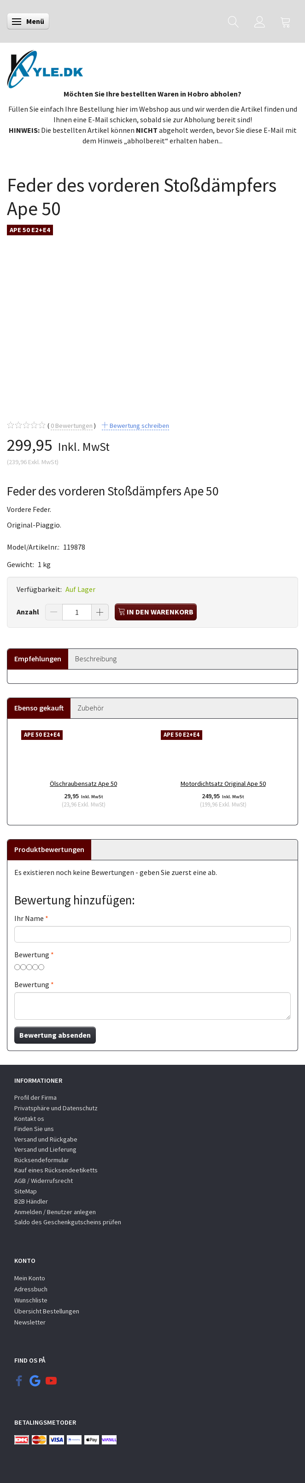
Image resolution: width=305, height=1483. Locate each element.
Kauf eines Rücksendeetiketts (56, 1170)
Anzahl (29, 611)
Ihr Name (29, 918)
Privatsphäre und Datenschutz (56, 1108)
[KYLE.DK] (45, 66)
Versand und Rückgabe (45, 1139)
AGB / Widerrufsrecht (43, 1180)
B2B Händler (31, 1201)
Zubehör (90, 707)
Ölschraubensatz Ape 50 (83, 783)
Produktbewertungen (49, 849)
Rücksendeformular (41, 1160)
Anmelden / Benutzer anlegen (55, 1212)
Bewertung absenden (55, 1035)
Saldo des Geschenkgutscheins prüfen (67, 1222)
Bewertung (31, 954)
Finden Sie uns (34, 1129)
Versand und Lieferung (45, 1149)
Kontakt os (29, 1118)
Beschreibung (96, 658)
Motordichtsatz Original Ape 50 (223, 783)
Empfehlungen (37, 658)
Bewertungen (72, 425)
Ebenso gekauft (39, 707)
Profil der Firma (35, 1097)
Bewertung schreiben (138, 425)
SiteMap (25, 1191)
